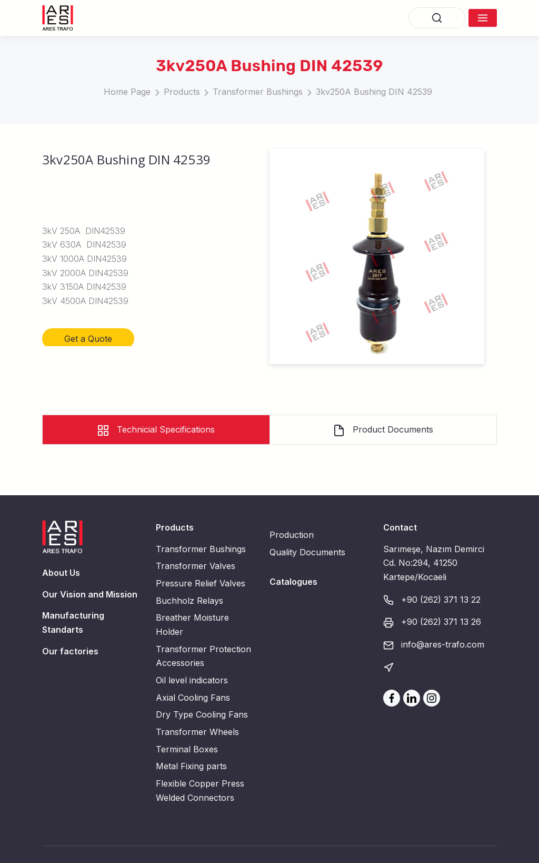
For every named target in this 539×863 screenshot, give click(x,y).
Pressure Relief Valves (200, 583)
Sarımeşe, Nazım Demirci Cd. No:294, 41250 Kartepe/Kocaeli (433, 563)
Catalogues (293, 581)
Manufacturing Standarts (73, 622)
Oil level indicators (192, 680)
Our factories (70, 651)
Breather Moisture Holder (192, 624)
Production (292, 534)
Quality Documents (307, 552)
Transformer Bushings (258, 91)
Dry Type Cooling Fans (202, 714)
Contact (400, 527)
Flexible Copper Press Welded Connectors (200, 790)
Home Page (127, 91)
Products (182, 91)
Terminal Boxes (187, 749)
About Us (61, 572)
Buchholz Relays (189, 600)
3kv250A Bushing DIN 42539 (374, 91)
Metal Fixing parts (191, 766)
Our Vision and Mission (89, 594)
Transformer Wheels (197, 732)
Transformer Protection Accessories (203, 656)
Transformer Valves (195, 566)
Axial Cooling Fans (193, 697)
